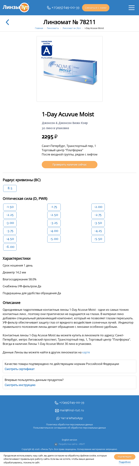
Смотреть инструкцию (20, 385)
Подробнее (125, 462)
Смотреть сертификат (19, 369)
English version (69, 440)
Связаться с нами (96, 7)
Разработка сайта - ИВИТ (69, 444)
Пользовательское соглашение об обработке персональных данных (69, 428)
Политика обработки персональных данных (69, 425)
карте (86, 352)
